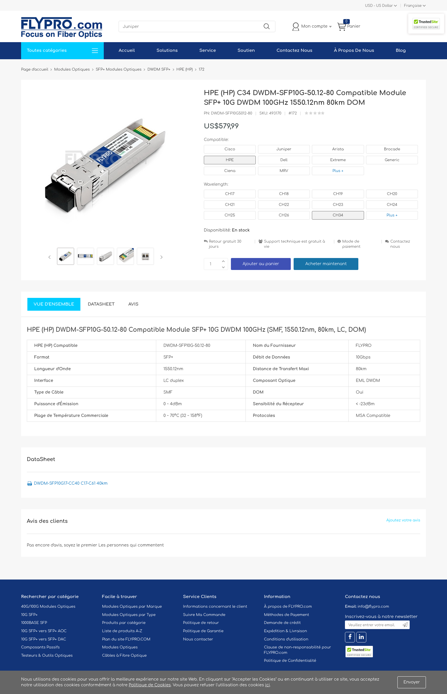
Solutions (167, 50)
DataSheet (101, 304)
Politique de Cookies (149, 685)
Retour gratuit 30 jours (225, 244)
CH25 (230, 215)
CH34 (338, 215)
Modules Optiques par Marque (132, 607)
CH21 (229, 205)
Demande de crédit (282, 623)
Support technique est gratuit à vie (294, 244)
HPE (230, 160)
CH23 (338, 205)
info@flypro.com (373, 607)
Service (207, 50)
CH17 (229, 194)
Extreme (338, 160)
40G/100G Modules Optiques (48, 607)
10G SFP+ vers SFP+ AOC (44, 631)
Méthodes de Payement (286, 615)
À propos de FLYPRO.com (288, 607)
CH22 (284, 205)
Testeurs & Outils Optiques (47, 656)
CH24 (392, 205)
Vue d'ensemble (54, 304)
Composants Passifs (40, 647)
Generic (392, 160)
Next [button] (160, 257)
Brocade (392, 149)
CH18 (284, 194)
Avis (133, 304)
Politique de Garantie (203, 631)
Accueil (127, 50)
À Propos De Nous (354, 50)
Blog (401, 50)
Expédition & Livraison (285, 631)
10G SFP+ (29, 615)
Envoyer (411, 682)
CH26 (284, 215)
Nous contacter (198, 639)
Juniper (284, 149)
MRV (284, 171)
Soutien (246, 50)
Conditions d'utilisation (286, 639)
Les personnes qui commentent (131, 545)
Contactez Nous (294, 50)
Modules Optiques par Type (129, 615)
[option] (66, 257)
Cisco (229, 149)
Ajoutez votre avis (403, 520)
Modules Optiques (120, 647)
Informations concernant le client (215, 607)
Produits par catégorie (124, 623)
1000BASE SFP (34, 623)
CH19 (338, 194)
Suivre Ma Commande (204, 615)
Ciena (229, 171)
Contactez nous (400, 244)
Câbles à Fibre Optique (124, 656)
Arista (338, 149)
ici (267, 685)
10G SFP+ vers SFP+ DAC (43, 639)
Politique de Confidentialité (290, 661)
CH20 (392, 194)
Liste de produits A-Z (122, 631)
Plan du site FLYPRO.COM (126, 639)
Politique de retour (201, 623)
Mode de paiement (351, 244)
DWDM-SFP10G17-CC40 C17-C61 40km (70, 483)
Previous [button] (50, 257)
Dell (283, 160)
